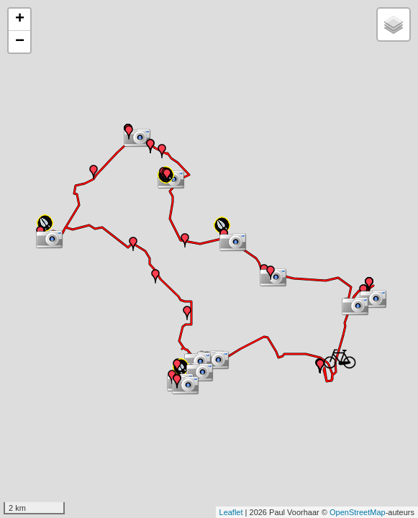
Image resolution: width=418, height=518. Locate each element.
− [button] (19, 42)
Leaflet (231, 512)
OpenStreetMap (358, 512)
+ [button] (19, 19)
